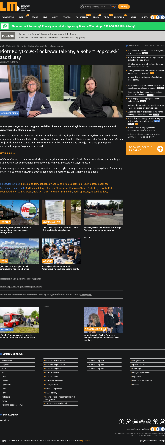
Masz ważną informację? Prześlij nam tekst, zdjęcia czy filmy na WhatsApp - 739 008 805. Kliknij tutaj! (73, 26)
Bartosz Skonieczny (57, 188)
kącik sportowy (82, 191)
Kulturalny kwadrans (54, 381)
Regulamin (136, 377)
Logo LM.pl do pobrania (142, 381)
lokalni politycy (99, 191)
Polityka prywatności (141, 373)
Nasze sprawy (51, 393)
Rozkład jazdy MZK (96, 361)
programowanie (146, 440)
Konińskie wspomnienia (55, 364)
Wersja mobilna (138, 361)
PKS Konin (66, 191)
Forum (133, 17)
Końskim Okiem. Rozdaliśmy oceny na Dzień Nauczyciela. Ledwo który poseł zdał (65, 184)
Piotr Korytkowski (97, 188)
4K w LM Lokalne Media (55, 361)
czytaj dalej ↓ (7, 153)
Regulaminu (85, 440)
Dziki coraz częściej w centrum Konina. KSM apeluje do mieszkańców (60, 228)
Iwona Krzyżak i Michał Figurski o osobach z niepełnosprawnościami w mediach (101, 337)
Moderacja (136, 369)
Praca (96, 17)
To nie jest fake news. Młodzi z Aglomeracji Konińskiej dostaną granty (51, 37)
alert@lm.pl (86, 294)
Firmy (106, 17)
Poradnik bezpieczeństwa (12, 405)
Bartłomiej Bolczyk (35, 188)
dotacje (37, 191)
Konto (144, 17)
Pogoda (66, 17)
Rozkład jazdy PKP (96, 369)
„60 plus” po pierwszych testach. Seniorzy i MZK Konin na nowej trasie (17, 336)
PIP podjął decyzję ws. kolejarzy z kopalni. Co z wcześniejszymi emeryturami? (16, 230)
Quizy (54, 17)
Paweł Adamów (51, 191)
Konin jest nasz (51, 385)
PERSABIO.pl (159, 440)
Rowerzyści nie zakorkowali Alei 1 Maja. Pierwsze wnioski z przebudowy (103, 228)
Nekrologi (119, 17)
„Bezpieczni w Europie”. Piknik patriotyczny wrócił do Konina (47, 34)
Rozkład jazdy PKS (96, 364)
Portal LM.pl (6, 420)
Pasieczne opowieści (53, 389)
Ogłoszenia (81, 17)
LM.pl (2, 46)
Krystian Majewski (22, 191)
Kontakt (135, 385)
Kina (45, 17)
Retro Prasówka (52, 373)
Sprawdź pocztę (138, 364)
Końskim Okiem (77, 188)
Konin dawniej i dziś (53, 369)
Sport (35, 17)
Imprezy (23, 17)
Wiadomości (8, 17)
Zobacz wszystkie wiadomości (155, 46)
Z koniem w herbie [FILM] (56, 403)
